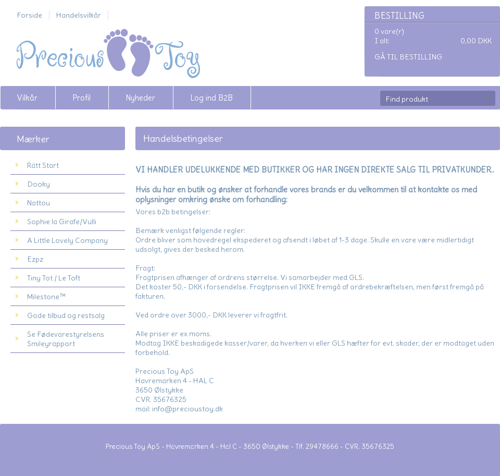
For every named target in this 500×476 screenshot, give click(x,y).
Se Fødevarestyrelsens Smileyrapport (65, 338)
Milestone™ (46, 296)
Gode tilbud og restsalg (66, 315)
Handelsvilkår (78, 15)
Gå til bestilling (408, 57)
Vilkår (27, 98)
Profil (81, 98)
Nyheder (140, 98)
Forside (29, 15)
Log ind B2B (211, 98)
